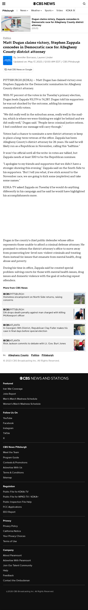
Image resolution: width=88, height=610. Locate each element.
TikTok (6, 433)
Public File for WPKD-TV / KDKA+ (20, 497)
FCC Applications (12, 507)
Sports (49, 10)
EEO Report (9, 512)
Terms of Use (10, 541)
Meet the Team (11, 452)
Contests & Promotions (15, 462)
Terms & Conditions (13, 472)
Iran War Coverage (13, 389)
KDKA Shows (74, 10)
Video (59, 10)
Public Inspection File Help (17, 502)
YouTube (7, 418)
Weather (36, 10)
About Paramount (12, 555)
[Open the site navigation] (16, 3)
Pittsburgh (8, 10)
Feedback (8, 575)
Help (5, 570)
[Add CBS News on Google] (18, 69)
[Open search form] (84, 3)
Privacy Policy (10, 526)
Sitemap (7, 477)
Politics (7, 38)
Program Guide (11, 457)
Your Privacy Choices (14, 536)
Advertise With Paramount (17, 560)
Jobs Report (9, 394)
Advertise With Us (12, 467)
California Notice (12, 531)
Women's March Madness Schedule (22, 404)
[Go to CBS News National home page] (44, 3)
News (24, 10)
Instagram (8, 428)
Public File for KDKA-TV (16, 492)
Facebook (8, 423)
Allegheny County (18, 355)
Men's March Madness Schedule (20, 399)
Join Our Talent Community (17, 565)
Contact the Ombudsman (16, 580)
